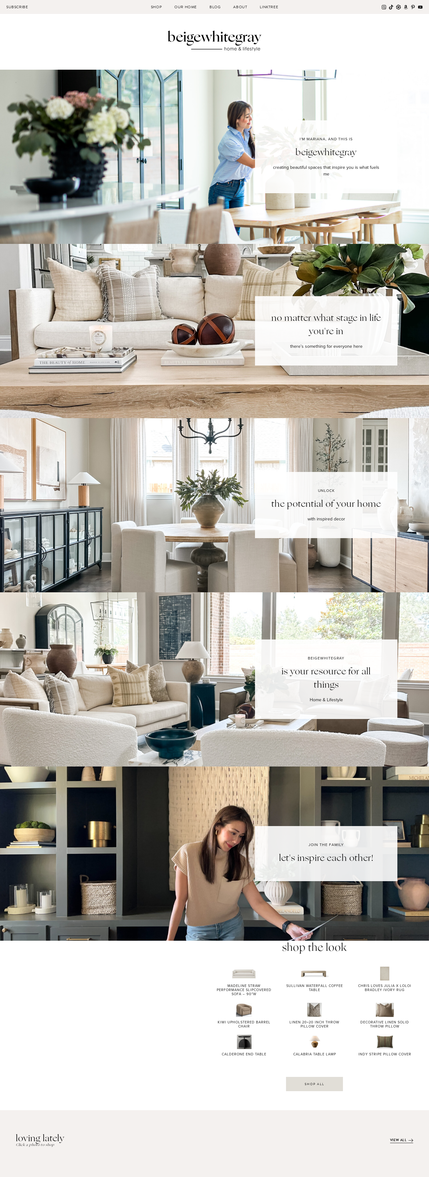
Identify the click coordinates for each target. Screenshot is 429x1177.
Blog (215, 7)
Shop (156, 7)
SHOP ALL (314, 1084)
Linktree (269, 7)
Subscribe (17, 7)
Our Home (185, 7)
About (240, 7)
